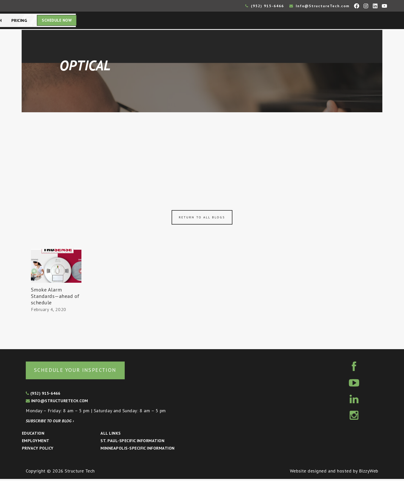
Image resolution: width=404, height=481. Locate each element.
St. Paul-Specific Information (132, 442)
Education (33, 435)
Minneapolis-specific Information (137, 450)
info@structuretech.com (57, 402)
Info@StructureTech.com (319, 6)
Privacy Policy (38, 450)
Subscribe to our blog (50, 422)
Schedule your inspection (86, 371)
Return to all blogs (202, 219)
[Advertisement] (202, 152)
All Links (110, 435)
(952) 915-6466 (264, 6)
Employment (35, 442)
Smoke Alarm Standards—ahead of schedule (55, 297)
